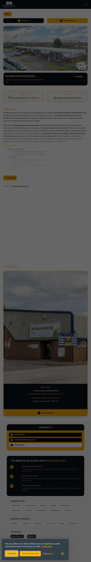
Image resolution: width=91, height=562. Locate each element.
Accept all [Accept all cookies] (12, 553)
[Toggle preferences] (48, 554)
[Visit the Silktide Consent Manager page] (62, 553)
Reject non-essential (30, 553)
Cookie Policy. (47, 546)
